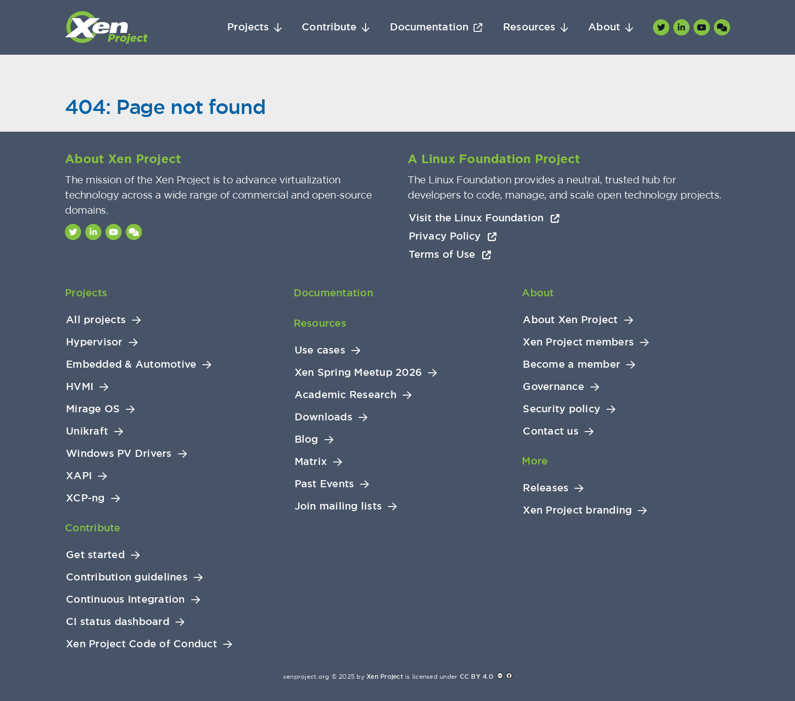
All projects (96, 320)
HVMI (79, 386)
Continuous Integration (125, 599)
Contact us (551, 431)
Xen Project (385, 677)
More (535, 461)
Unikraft (87, 431)
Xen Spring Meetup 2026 (358, 372)
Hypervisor (94, 342)
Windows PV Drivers (119, 453)
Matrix (311, 461)
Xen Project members (578, 342)
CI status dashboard (117, 621)
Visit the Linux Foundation (484, 217)
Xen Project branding (577, 510)
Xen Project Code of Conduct (141, 644)
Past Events (324, 484)
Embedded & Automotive (131, 364)
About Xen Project (570, 320)
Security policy (561, 409)
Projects (248, 27)
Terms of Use (450, 254)
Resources (529, 27)
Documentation (429, 27)
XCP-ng (85, 498)
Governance (553, 386)
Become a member (571, 364)
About (604, 27)
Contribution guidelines (127, 577)
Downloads (323, 417)
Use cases (320, 350)
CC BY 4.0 (476, 677)
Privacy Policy (453, 236)
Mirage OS (93, 409)
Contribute (329, 27)
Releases (545, 488)
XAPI (79, 476)
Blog (306, 439)
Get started (95, 555)
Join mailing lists (338, 506)
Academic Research (345, 394)
